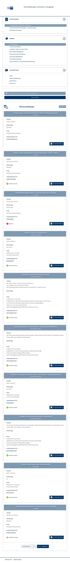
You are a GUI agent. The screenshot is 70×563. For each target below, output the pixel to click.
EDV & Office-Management (17, 52)
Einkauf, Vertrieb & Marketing (17, 54)
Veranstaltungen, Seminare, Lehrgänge (20, 25)
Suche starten (35, 97)
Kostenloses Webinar (15, 47)
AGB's (11, 76)
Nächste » (45, 546)
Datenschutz (13, 81)
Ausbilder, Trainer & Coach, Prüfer (19, 49)
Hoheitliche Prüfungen (16, 30)
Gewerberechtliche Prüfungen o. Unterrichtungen (23, 28)
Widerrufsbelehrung (15, 78)
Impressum (13, 83)
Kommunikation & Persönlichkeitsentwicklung (22, 61)
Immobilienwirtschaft (15, 59)
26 (39, 546)
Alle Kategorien (14, 44)
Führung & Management (16, 56)
